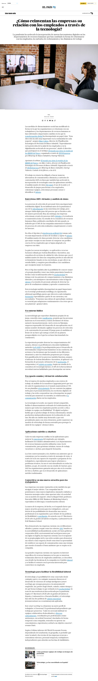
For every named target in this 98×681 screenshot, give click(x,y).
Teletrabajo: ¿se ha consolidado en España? (52, 662)
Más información (29, 676)
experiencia (38, 439)
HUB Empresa (64, 153)
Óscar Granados (40, 655)
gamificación (47, 318)
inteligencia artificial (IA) (52, 233)
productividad (59, 275)
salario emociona (53, 599)
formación (29, 296)
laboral (70, 560)
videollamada (37, 209)
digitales (58, 216)
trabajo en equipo (45, 364)
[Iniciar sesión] (91, 3)
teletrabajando (43, 388)
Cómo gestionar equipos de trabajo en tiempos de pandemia (55, 652)
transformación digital (34, 136)
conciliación (42, 516)
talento (38, 192)
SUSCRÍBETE (83, 3)
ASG (61, 528)
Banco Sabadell (91, 13)
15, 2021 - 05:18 (49, 116)
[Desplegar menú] (3, 7)
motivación (62, 362)
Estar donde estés (10, 13)
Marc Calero (43, 141)
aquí (56, 676)
